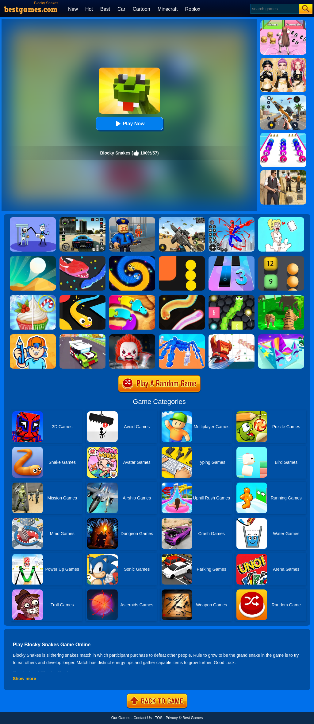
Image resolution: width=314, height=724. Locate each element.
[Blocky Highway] (82, 336)
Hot (89, 9)
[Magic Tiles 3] (232, 258)
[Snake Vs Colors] (82, 297)
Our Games (120, 718)
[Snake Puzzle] (132, 297)
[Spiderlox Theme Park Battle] (232, 219)
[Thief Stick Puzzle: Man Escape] (33, 219)
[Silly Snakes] (182, 297)
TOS (158, 718)
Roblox (192, 9)
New (73, 9)
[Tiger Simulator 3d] (281, 297)
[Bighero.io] (232, 336)
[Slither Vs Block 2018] (232, 297)
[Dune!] (33, 258)
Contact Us (142, 718)
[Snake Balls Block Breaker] (281, 258)
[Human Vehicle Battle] (182, 336)
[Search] (274, 9)
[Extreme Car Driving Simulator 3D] (82, 219)
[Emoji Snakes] (132, 258)
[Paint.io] (281, 336)
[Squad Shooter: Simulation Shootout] (182, 219)
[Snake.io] (82, 258)
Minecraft (168, 9)
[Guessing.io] (33, 336)
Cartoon (141, 9)
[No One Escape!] (132, 336)
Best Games (192, 718)
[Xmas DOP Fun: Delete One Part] (281, 219)
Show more (24, 678)
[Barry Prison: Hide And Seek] (132, 219)
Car (121, 9)
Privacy (172, 718)
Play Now (129, 123)
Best (105, 9)
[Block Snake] (182, 258)
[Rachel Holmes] (33, 297)
